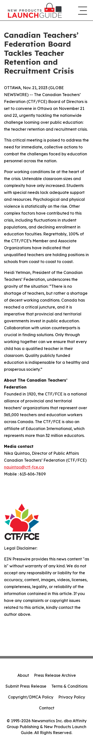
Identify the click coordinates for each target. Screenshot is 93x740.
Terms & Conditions (69, 686)
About (23, 675)
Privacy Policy (71, 697)
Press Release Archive (55, 675)
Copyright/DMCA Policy (30, 697)
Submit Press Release (25, 686)
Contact (46, 707)
